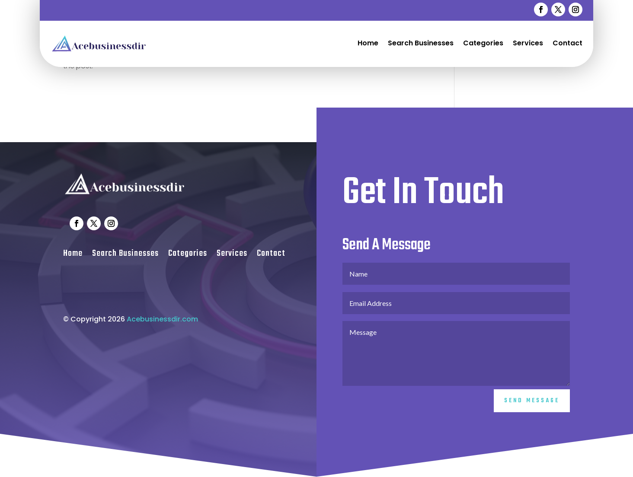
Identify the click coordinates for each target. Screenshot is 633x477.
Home (368, 43)
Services (528, 43)
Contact (567, 43)
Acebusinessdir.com (162, 331)
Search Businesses (421, 43)
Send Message (531, 413)
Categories (483, 43)
